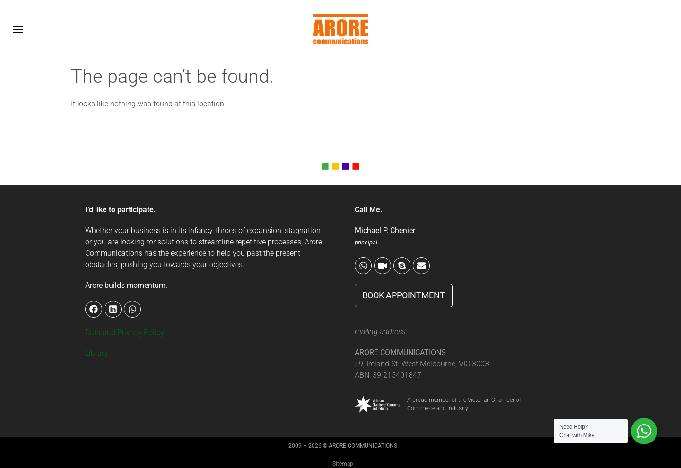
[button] (17, 29)
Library (96, 353)
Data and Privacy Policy (124, 332)
